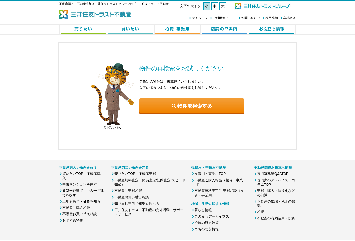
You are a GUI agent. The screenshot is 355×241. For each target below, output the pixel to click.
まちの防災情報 (207, 229)
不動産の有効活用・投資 (276, 218)
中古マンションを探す (79, 184)
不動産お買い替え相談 (79, 214)
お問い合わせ (250, 18)
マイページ (200, 18)
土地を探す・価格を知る (81, 201)
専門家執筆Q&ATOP (272, 174)
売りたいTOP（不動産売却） (137, 174)
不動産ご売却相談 (128, 191)
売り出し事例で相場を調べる (136, 203)
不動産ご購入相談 (76, 208)
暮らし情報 (203, 210)
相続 (260, 212)
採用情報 (271, 18)
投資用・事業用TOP (210, 174)
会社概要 (289, 18)
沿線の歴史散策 (207, 223)
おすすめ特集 (72, 220)
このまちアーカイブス (212, 216)
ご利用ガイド (222, 18)
